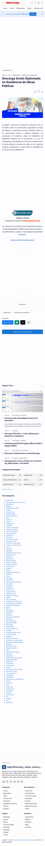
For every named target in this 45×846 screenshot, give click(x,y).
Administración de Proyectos (15, 502)
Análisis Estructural (12, 508)
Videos (8, 681)
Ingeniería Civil (11, 594)
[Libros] (29, 8)
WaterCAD (9, 687)
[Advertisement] (22, 41)
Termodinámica (11, 673)
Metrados (9, 619)
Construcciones (11, 541)
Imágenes (9, 588)
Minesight (9, 625)
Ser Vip (5, 819)
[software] (24, 415)
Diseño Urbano (11, 561)
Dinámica (9, 557)
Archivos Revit (10, 514)
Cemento (9, 526)
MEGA (40, 226)
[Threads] (14, 781)
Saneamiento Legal (12, 652)
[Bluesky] (18, 781)
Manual (8, 609)
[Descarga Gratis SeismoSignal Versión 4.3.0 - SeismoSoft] (22, 400)
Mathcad (9, 613)
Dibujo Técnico (11, 555)
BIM (7, 518)
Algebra (8, 506)
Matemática (10, 611)
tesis (7, 700)
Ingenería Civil (11, 592)
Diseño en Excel (11, 564)
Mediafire (28, 822)
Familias (9, 574)
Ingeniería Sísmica (12, 596)
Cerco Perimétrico (12, 531)
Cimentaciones (11, 533)
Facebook (6, 827)
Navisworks (10, 627)
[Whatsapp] (21, 781)
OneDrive (28, 827)
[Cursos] (11, 8)
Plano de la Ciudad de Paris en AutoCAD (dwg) (22, 453)
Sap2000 (9, 654)
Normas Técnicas (11, 629)
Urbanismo (10, 677)
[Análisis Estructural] (12, 475)
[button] (3, 2)
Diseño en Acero (11, 562)
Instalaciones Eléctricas (14, 601)
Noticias (9, 631)
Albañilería (9, 504)
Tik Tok (5, 835)
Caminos (9, 520)
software (9, 699)
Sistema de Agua (11, 660)
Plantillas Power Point (13, 632)
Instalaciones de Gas (13, 605)
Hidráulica (9, 586)
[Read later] (35, 91)
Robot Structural (11, 648)
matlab (8, 693)
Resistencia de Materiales (14, 642)
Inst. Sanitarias (11, 599)
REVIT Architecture (12, 638)
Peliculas (6, 809)
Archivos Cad (10, 512)
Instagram (6, 830)
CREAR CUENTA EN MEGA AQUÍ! (22, 240)
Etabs (8, 570)
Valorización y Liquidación (14, 679)
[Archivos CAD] (38, 8)
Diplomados (7, 793)
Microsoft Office (11, 623)
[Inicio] (5, 8)
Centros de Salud (11, 529)
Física (8, 576)
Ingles (8, 597)
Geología (9, 578)
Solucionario (10, 665)
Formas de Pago (8, 825)
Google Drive (29, 817)
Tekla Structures (11, 671)
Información (10, 590)
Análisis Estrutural (31, 803)
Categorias (9, 524)
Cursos (8, 547)
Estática (8, 568)
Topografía (9, 675)
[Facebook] (3, 781)
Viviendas (9, 683)
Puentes (9, 636)
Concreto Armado (12, 539)
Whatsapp (25, 14)
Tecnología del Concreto (14, 669)
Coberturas (10, 535)
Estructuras (10, 566)
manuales (9, 691)
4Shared (27, 819)
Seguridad (9, 656)
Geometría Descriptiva (13, 582)
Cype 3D (9, 549)
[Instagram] (7, 781)
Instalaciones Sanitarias (14, 603)
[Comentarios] (36, 391)
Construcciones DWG (13, 543)
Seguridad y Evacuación (14, 658)
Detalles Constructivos (13, 553)
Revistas (9, 644)
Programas (6, 801)
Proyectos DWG (11, 634)
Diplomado (10, 559)
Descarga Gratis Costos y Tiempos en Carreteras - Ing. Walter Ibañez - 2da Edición (23, 462)
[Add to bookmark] (41, 391)
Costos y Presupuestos (13, 545)
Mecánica (9, 615)
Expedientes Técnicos (13, 572)
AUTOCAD (9, 500)
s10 (7, 697)
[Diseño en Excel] (33, 484)
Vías (7, 685)
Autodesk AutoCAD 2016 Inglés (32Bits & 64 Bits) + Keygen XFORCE (24, 444)
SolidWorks (10, 664)
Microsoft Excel (11, 621)
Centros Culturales (12, 528)
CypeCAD (9, 551)
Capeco (8, 522)
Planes (5, 822)
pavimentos (10, 695)
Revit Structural (11, 646)
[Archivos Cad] (17, 450)
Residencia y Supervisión (14, 640)
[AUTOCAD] (16, 440)
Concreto (9, 537)
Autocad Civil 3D (11, 516)
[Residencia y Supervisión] (22, 312)
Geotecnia (9, 584)
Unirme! (33, 14)
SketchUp (9, 662)
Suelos (8, 667)
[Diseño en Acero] (12, 484)
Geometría (9, 580)
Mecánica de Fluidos (13, 617)
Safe (7, 650)
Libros (8, 607)
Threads (5, 832)
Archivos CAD (7, 798)
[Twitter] (10, 781)
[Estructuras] (17, 415)
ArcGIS (8, 510)
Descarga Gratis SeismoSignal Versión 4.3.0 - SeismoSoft (21, 419)
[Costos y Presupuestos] (20, 458)
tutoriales (9, 702)
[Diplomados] (20, 8)
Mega (27, 825)
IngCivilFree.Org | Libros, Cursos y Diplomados (24, 840)
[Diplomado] (7, 312)
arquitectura (10, 689)
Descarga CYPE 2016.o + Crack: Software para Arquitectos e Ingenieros (22, 435)
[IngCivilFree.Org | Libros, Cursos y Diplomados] (12, 3)
